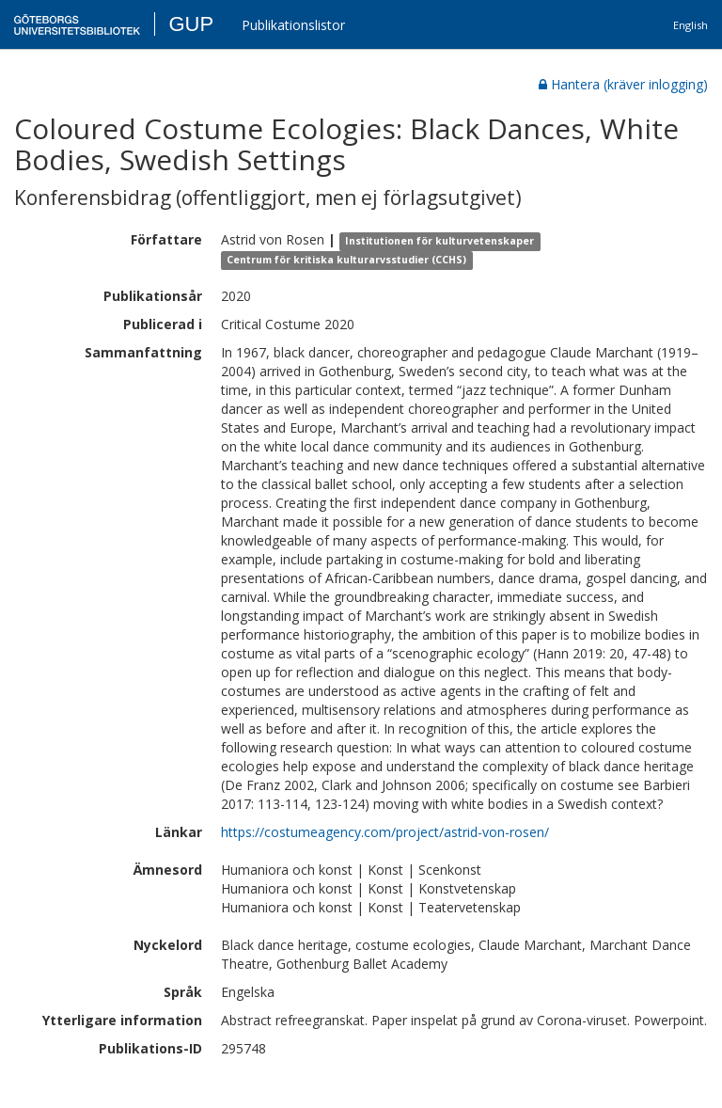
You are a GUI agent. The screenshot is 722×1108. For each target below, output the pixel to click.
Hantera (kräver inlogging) (623, 84)
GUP (190, 24)
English (690, 25)
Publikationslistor (293, 25)
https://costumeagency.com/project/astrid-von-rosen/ (385, 832)
